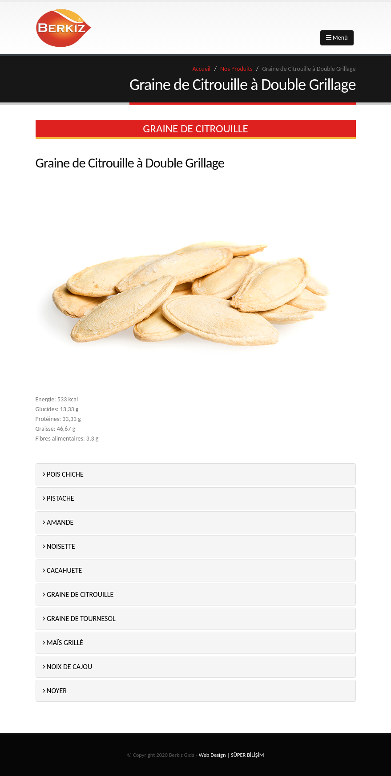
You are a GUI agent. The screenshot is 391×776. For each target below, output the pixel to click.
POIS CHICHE (63, 474)
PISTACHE (58, 498)
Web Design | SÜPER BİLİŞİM (231, 754)
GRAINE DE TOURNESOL (79, 618)
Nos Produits (236, 69)
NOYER (55, 690)
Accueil (202, 69)
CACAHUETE (62, 570)
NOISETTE (59, 546)
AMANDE (58, 522)
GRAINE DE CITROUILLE (78, 594)
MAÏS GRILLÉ (63, 642)
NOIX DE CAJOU (68, 666)
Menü (337, 37)
